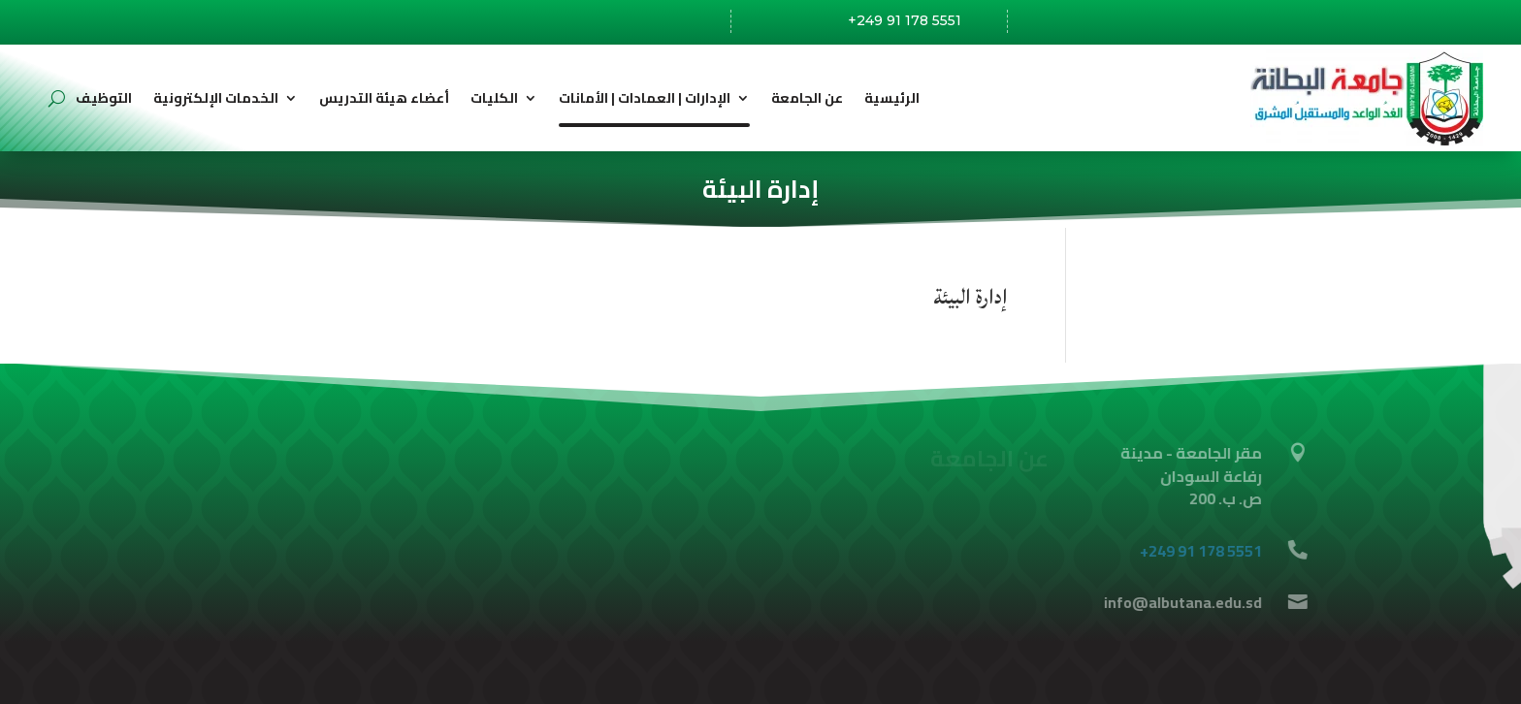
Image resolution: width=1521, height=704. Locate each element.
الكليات (494, 98)
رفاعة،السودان (637, 23)
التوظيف (104, 98)
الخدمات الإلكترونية (215, 98)
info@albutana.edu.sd (1161, 21)
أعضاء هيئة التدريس (384, 98)
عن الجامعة (807, 98)
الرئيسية (892, 98)
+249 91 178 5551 (904, 20)
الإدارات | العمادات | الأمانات (644, 98)
